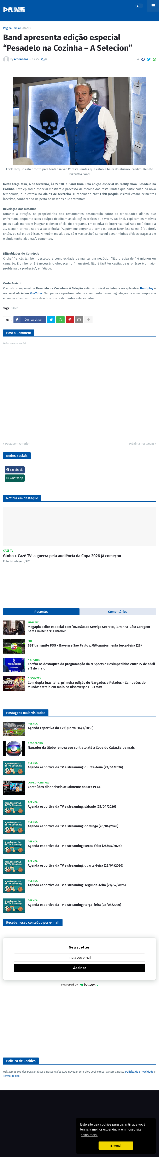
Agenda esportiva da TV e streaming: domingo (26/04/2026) (73, 826)
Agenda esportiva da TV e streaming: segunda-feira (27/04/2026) (77, 885)
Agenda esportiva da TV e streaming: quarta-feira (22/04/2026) (75, 865)
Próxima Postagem (141, 444)
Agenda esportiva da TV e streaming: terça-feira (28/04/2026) (74, 905)
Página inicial (12, 28)
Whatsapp (14, 478)
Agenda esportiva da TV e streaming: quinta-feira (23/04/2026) (75, 767)
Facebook (14, 470)
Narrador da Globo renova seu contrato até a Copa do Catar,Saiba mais (81, 748)
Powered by (79, 984)
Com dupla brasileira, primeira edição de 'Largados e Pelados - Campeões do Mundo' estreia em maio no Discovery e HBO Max (87, 685)
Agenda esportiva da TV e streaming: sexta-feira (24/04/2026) (75, 846)
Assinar (79, 968)
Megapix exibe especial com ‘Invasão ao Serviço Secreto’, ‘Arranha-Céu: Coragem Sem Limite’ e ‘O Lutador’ (89, 629)
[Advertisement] (79, 1022)
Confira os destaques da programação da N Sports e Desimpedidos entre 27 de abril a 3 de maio (91, 666)
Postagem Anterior (17, 444)
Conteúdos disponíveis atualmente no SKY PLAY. (64, 787)
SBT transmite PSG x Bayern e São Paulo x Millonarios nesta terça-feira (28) (85, 645)
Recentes (41, 612)
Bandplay (146, 288)
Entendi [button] (116, 1145)
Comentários (117, 612)
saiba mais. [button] (89, 1135)
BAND (27, 28)
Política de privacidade (139, 1071)
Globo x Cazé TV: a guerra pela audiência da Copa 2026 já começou (62, 555)
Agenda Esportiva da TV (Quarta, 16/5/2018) (60, 728)
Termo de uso (11, 1075)
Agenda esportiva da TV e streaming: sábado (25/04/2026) (72, 806)
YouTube (36, 293)
